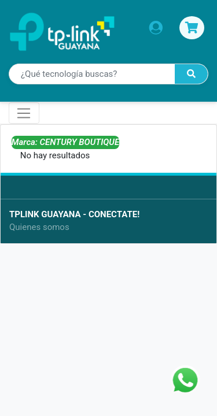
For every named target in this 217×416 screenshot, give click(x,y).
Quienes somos (39, 227)
